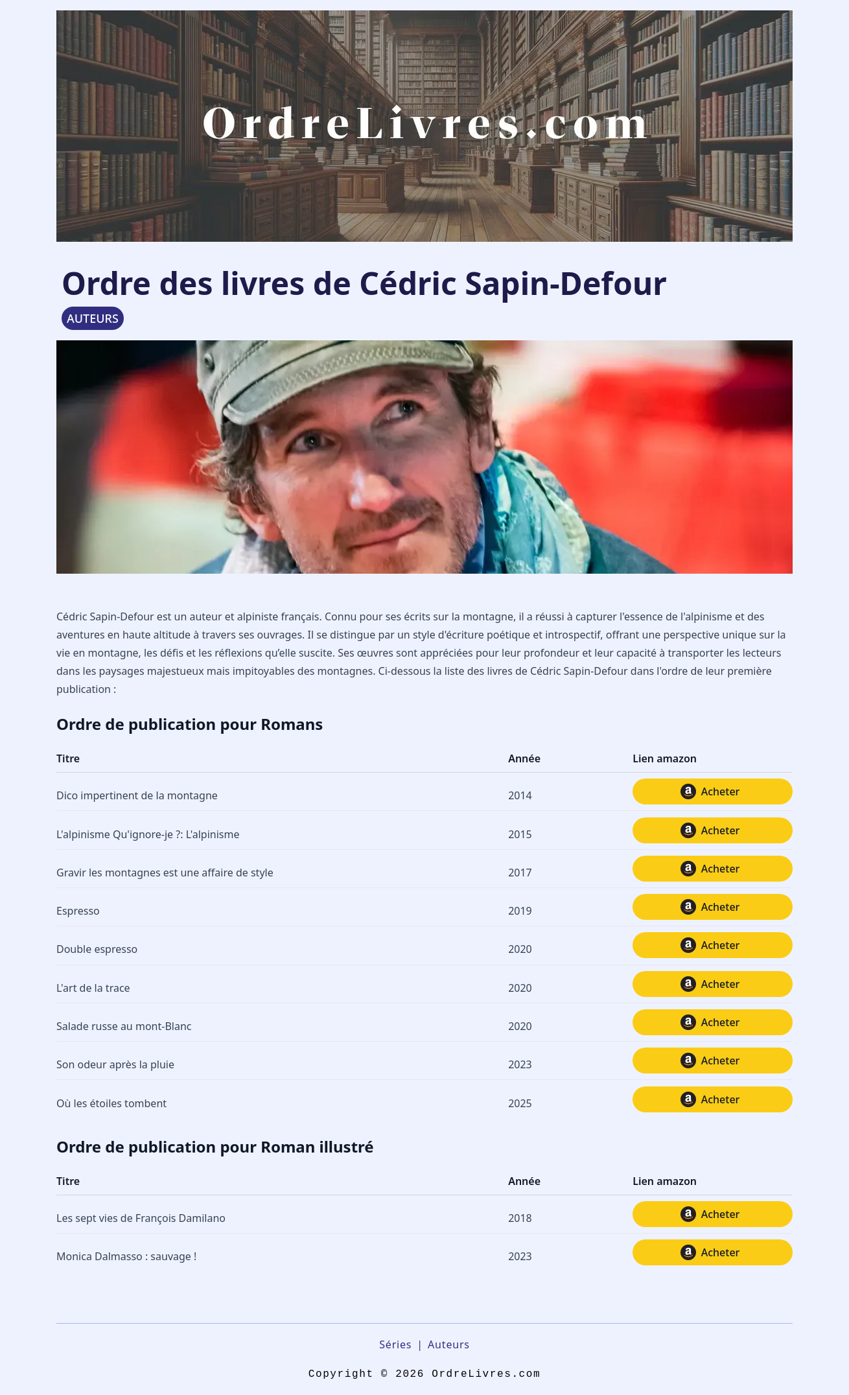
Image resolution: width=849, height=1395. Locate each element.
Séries (395, 1344)
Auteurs (449, 1344)
